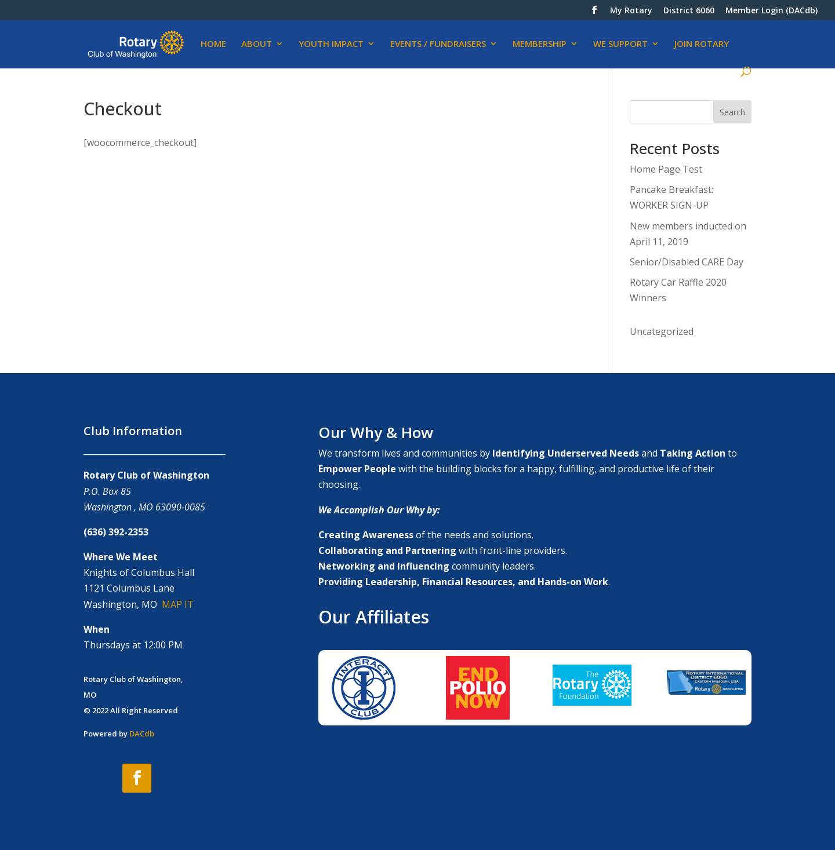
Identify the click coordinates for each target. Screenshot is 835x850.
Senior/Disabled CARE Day (686, 262)
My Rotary (631, 11)
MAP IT (178, 604)
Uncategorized (662, 331)
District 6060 (688, 11)
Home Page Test (666, 169)
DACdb (141, 733)
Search (732, 112)
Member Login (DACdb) (771, 11)
